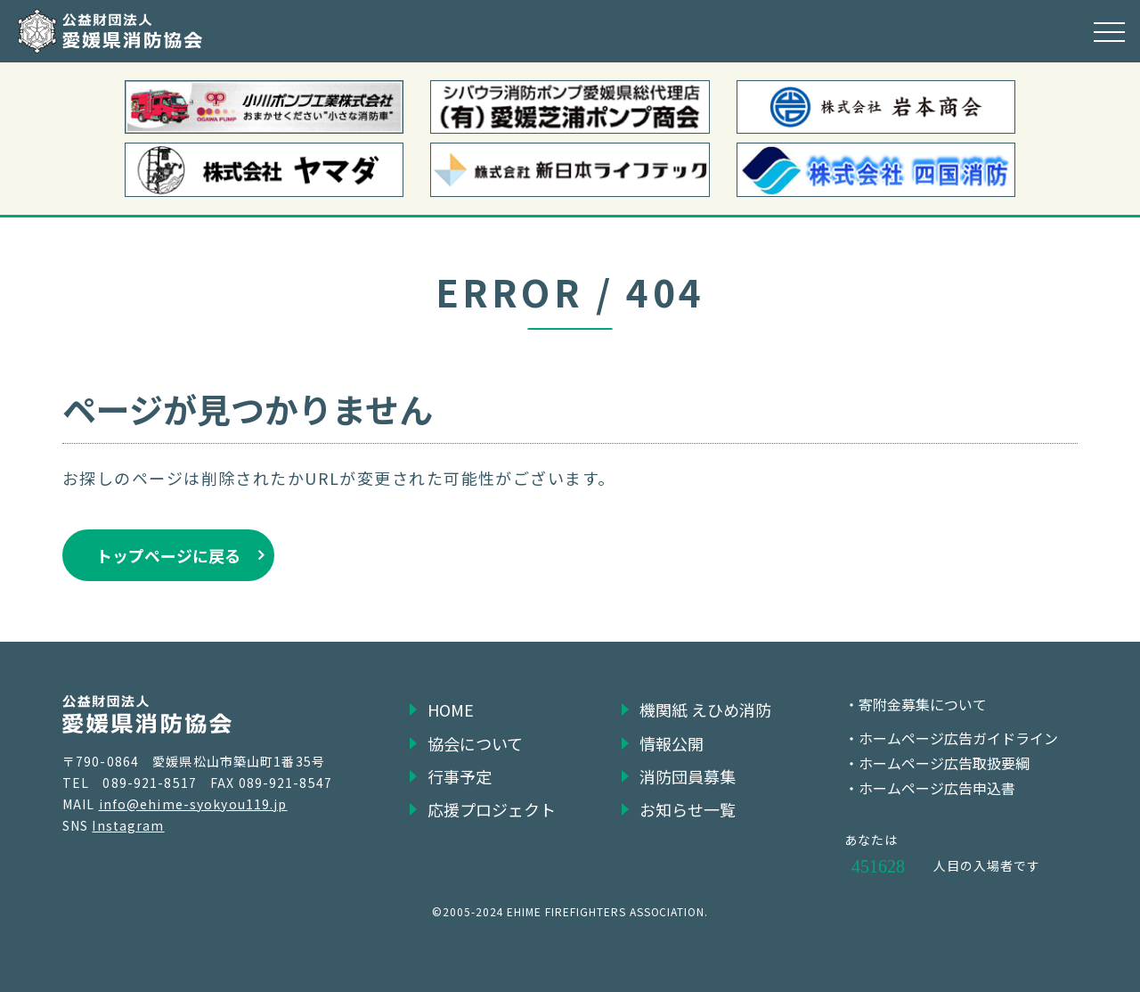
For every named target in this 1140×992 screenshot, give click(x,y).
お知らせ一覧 (687, 809)
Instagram (128, 825)
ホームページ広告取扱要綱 (944, 763)
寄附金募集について (923, 704)
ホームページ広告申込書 (937, 788)
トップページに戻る (168, 555)
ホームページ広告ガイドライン (958, 738)
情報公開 (671, 743)
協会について (475, 743)
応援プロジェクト (492, 809)
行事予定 (460, 776)
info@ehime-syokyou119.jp (193, 804)
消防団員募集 (687, 776)
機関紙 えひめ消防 (705, 709)
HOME (451, 709)
